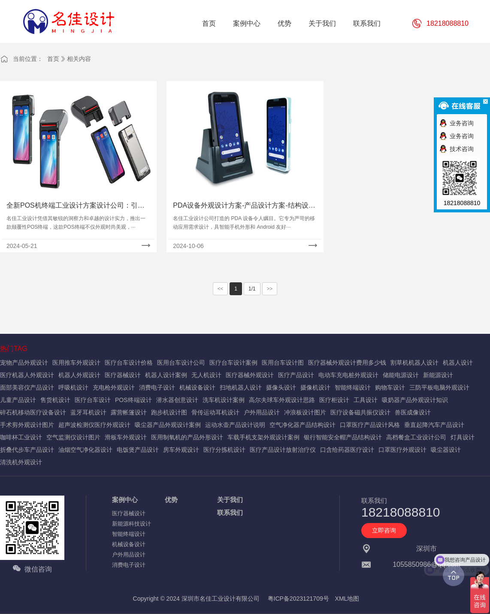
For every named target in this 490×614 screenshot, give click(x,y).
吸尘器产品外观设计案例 (168, 424)
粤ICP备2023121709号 (298, 598)
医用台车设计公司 (181, 362)
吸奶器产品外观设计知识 (415, 399)
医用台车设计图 (283, 362)
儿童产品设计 (18, 399)
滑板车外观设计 (126, 437)
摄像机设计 (315, 387)
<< (221, 289)
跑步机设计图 (169, 412)
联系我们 (230, 512)
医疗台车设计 (93, 399)
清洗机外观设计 (21, 462)
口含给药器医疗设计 (347, 449)
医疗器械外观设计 (250, 375)
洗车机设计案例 (224, 399)
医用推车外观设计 (76, 362)
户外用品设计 (262, 412)
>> (270, 289)
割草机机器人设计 (414, 362)
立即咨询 (384, 530)
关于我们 (230, 499)
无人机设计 (206, 375)
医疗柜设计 (334, 399)
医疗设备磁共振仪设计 (360, 412)
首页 (53, 58)
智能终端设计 (353, 387)
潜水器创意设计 (177, 399)
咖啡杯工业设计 (21, 437)
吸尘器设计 (446, 449)
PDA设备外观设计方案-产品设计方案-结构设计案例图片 (244, 206)
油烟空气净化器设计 (85, 449)
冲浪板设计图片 (305, 412)
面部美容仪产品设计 (27, 387)
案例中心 (125, 499)
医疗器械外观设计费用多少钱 (347, 362)
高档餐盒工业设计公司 (416, 437)
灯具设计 (463, 437)
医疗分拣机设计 (224, 449)
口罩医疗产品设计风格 (370, 424)
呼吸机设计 (73, 387)
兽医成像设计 (413, 412)
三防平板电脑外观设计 (439, 387)
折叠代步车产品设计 (27, 449)
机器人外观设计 (79, 375)
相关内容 (79, 58)
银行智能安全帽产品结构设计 (343, 437)
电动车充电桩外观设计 (348, 375)
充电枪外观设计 (114, 387)
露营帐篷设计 (129, 412)
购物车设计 (390, 387)
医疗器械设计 (123, 375)
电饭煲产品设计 (138, 449)
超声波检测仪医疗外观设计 (94, 424)
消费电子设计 (157, 387)
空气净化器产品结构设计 (302, 424)
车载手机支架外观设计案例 (263, 437)
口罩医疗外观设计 (402, 449)
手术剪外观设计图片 (27, 424)
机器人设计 (458, 362)
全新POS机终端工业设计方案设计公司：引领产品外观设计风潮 (75, 206)
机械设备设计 (197, 387)
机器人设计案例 (166, 375)
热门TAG (13, 348)
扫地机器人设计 (241, 387)
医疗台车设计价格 (129, 362)
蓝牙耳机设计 (88, 412)
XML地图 (347, 598)
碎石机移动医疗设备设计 (33, 412)
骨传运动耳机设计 (215, 412)
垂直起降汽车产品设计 (434, 424)
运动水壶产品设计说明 (235, 424)
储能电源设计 (401, 375)
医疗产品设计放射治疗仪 (283, 449)
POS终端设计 (133, 399)
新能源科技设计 (131, 523)
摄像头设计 (281, 387)
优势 (171, 499)
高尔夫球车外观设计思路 (282, 399)
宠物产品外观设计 (24, 362)
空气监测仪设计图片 (73, 437)
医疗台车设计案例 (233, 362)
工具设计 (366, 399)
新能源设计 (438, 375)
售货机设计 (55, 399)
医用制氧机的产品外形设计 (187, 437)
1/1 (252, 289)
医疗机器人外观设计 (27, 375)
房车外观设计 (181, 449)
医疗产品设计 (296, 375)
